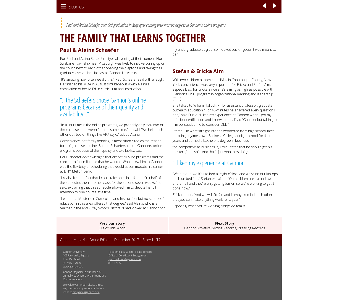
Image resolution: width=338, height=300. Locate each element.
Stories (72, 6)
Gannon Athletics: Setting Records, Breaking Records (224, 225)
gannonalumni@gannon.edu (124, 259)
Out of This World (112, 225)
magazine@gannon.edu (86, 292)
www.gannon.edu (73, 266)
